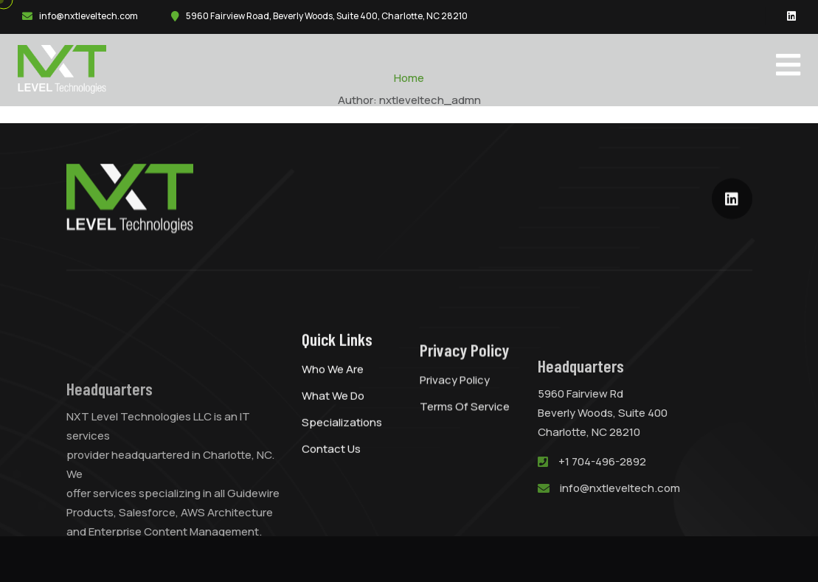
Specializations (342, 438)
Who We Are (333, 384)
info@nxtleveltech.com (88, 16)
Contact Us (331, 464)
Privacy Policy (455, 402)
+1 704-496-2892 (602, 494)
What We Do (333, 411)
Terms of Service (465, 429)
